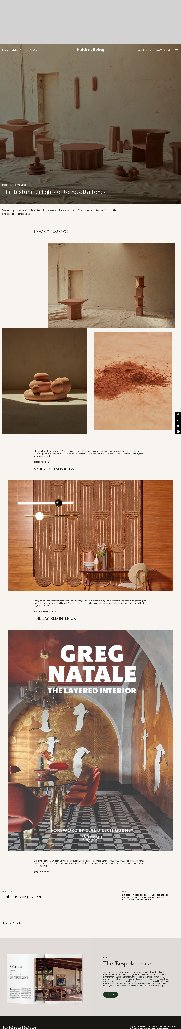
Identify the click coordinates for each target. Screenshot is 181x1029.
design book (162, 895)
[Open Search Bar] (169, 50)
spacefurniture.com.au (45, 611)
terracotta (68, 451)
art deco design (138, 895)
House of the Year (143, 50)
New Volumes (153, 897)
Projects (5, 50)
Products (24, 50)
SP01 (90, 601)
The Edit (33, 50)
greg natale (127, 897)
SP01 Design (128, 900)
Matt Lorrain (140, 897)
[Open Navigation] (176, 50)
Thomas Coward (130, 454)
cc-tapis (151, 895)
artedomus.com (41, 462)
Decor (4, 185)
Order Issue (110, 994)
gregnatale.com (41, 871)
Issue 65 (159, 50)
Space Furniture (143, 900)
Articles (14, 50)
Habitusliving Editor (17, 185)
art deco (126, 895)
